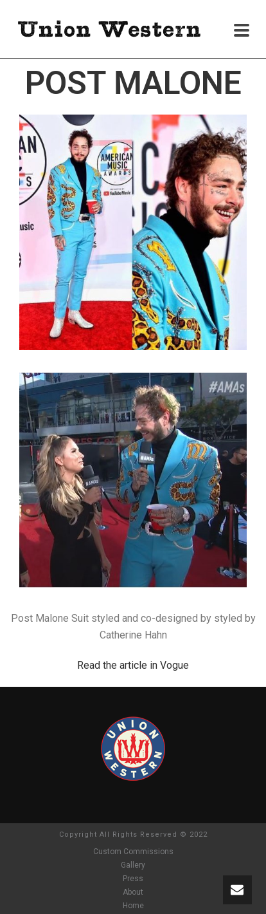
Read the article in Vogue (133, 665)
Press (133, 878)
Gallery (133, 865)
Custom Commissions (133, 851)
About (133, 892)
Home (133, 905)
